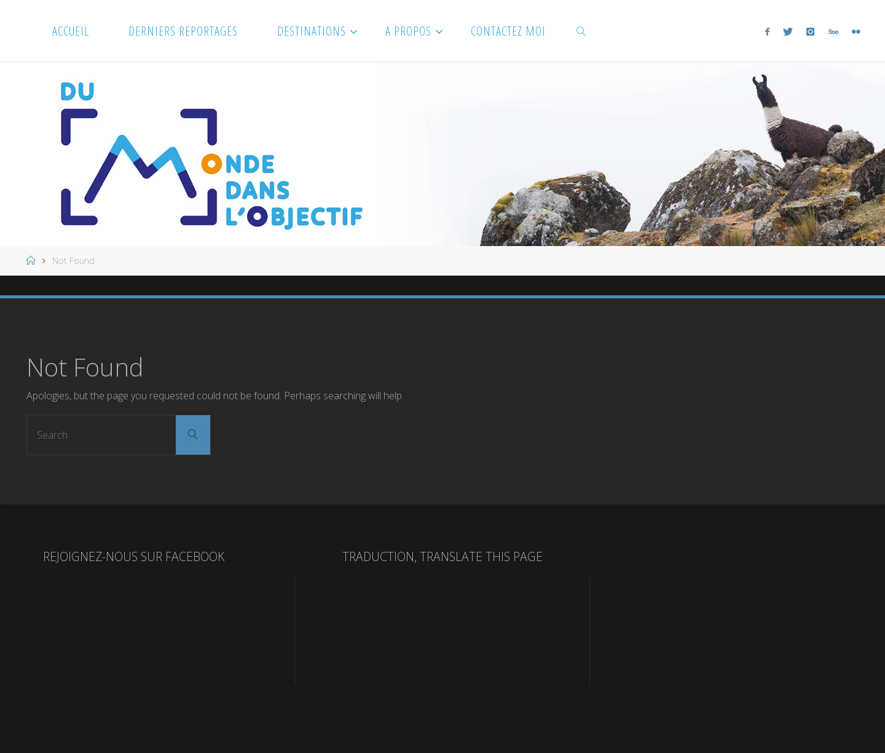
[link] (581, 31)
